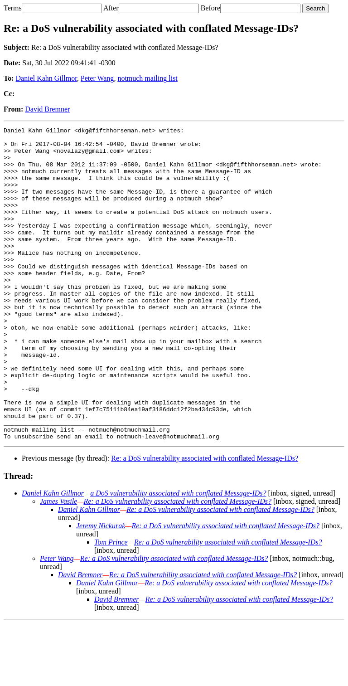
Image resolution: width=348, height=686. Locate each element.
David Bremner (47, 109)
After (111, 8)
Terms (13, 8)
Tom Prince (111, 604)
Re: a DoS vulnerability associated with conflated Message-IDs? (204, 521)
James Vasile (58, 564)
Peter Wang (97, 78)
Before (211, 8)
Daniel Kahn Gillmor (46, 78)
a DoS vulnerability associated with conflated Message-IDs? (178, 556)
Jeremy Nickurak (100, 588)
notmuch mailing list (147, 78)
